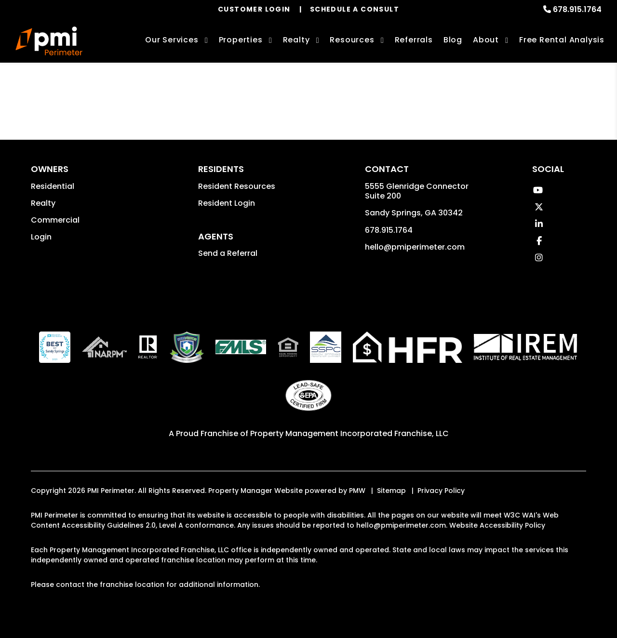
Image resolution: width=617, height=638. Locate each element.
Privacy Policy (441, 490)
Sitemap (391, 490)
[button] (537, 190)
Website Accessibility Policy (497, 525)
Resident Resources (236, 186)
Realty (43, 203)
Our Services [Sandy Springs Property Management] (172, 39)
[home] (48, 41)
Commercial (55, 220)
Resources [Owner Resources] (352, 39)
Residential (52, 186)
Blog (452, 39)
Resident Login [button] (226, 203)
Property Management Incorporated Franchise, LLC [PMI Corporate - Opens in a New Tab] (349, 433)
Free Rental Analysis (561, 39)
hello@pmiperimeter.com (415, 247)
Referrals (414, 39)
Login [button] (41, 236)
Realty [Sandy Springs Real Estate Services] (296, 39)
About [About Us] (486, 39)
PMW (357, 490)
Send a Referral (227, 253)
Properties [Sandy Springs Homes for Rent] (241, 39)
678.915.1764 (577, 9)
